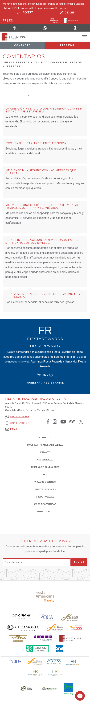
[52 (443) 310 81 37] (17, 423)
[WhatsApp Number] (45, 28)
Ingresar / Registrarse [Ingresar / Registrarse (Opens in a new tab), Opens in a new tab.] (45, 382)
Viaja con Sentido (45, 482)
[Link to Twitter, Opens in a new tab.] (81, 421)
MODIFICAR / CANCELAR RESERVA (45, 445)
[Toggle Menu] (84, 37)
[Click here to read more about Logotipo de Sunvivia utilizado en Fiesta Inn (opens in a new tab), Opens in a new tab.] (43, 638)
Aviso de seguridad (45, 504)
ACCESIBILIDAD (45, 460)
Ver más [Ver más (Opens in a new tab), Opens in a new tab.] (45, 374)
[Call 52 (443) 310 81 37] (75, 28)
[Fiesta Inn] (71, 20)
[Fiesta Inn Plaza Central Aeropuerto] (14, 37)
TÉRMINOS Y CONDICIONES (45, 467)
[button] (80, 696)
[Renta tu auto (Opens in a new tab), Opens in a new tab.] (15, 28)
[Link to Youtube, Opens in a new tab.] (63, 421)
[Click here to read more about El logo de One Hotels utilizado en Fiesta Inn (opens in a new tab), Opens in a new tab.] (60, 648)
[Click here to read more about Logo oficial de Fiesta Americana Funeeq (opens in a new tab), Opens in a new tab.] (76, 627)
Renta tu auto (45, 511)
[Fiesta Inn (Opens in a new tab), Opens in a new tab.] (54, 20)
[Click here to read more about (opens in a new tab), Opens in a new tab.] (45, 596)
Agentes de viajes (45, 489)
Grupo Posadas (45, 497)
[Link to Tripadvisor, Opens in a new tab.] (72, 421)
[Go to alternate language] (25, 12)
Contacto (22, 45)
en (11, 20)
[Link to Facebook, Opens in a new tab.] (48, 421)
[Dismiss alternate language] (67, 12)
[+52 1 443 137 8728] (17, 417)
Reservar (67, 45)
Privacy (45, 452)
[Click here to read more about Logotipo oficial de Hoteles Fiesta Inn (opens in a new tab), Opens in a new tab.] (70, 638)
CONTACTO (45, 437)
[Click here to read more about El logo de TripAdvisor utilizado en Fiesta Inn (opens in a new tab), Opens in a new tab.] (49, 688)
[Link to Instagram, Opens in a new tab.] (55, 421)
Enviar (79, 562)
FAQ (45, 474)
